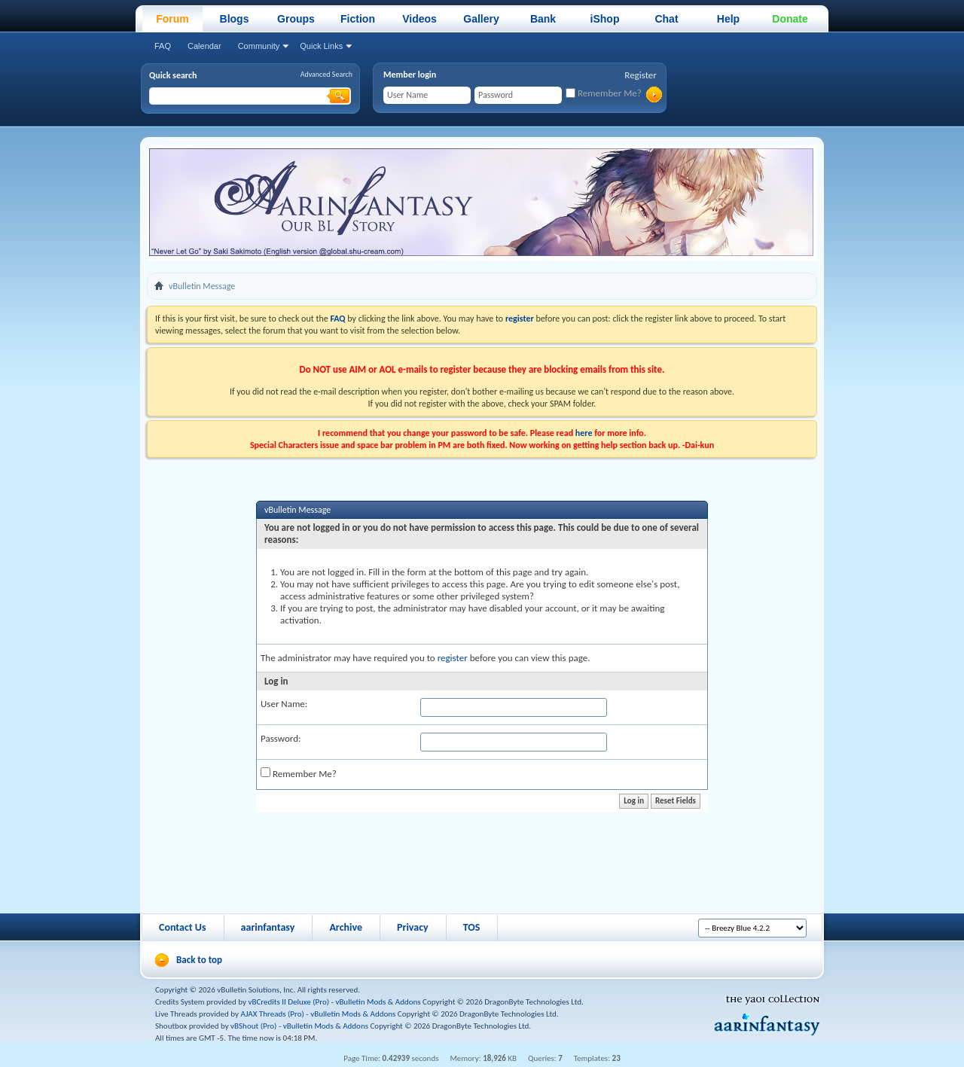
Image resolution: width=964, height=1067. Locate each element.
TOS (471, 927)
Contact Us (182, 927)
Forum (172, 19)
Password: (280, 738)
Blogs (234, 19)
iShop (605, 19)
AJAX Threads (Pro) (272, 1014)
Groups (296, 19)
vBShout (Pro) (253, 1026)
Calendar (204, 45)
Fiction (357, 19)
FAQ (162, 45)
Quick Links (321, 45)
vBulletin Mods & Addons (377, 1002)
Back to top (199, 959)
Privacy (413, 927)
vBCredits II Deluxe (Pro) (289, 1002)
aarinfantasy (268, 927)
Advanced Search (326, 74)
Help (728, 19)
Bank (543, 19)
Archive (345, 927)
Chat (666, 19)
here (584, 433)
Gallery (481, 19)
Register (640, 75)
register (453, 657)
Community (259, 45)
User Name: (284, 703)
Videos (419, 19)
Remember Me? (604, 93)
